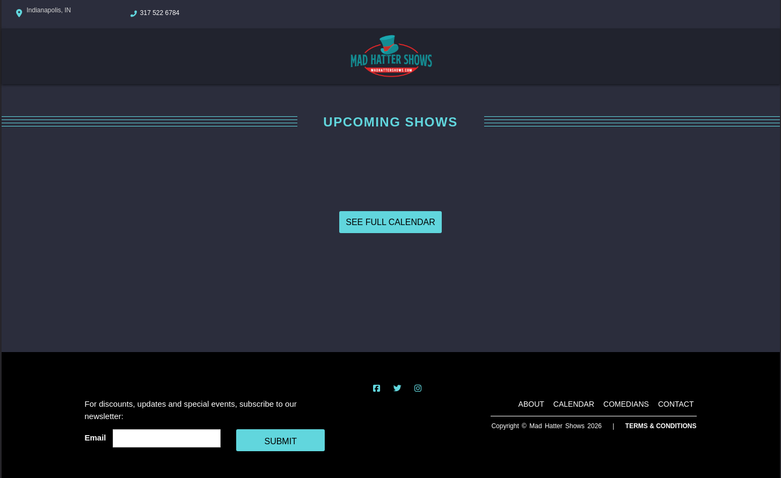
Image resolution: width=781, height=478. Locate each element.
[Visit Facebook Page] (376, 388)
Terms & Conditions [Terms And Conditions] (661, 426)
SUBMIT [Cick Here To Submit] (280, 441)
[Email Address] (167, 438)
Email (98, 437)
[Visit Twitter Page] (397, 388)
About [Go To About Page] (531, 404)
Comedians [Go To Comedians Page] (626, 404)
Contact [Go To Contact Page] (676, 404)
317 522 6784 (159, 13)
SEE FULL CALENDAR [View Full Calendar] (390, 222)
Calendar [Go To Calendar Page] (573, 404)
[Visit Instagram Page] (417, 388)
